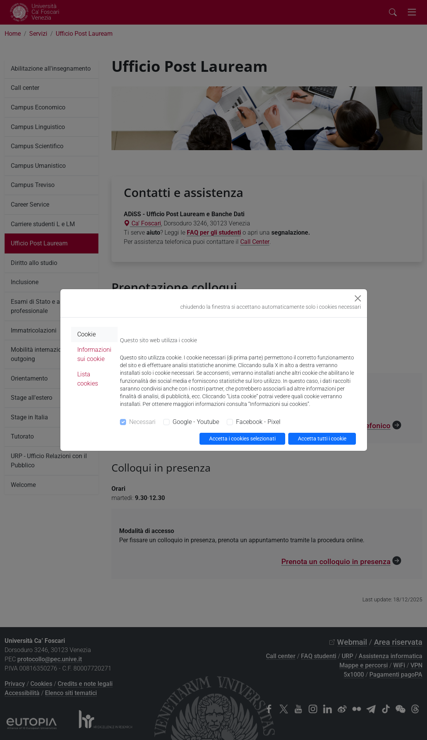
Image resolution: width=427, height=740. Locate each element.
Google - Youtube (196, 421)
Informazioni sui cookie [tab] (94, 354)
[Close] (358, 298)
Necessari (142, 421)
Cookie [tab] (86, 334)
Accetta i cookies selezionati (242, 438)
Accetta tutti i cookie (322, 438)
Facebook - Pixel (258, 421)
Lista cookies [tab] (87, 379)
